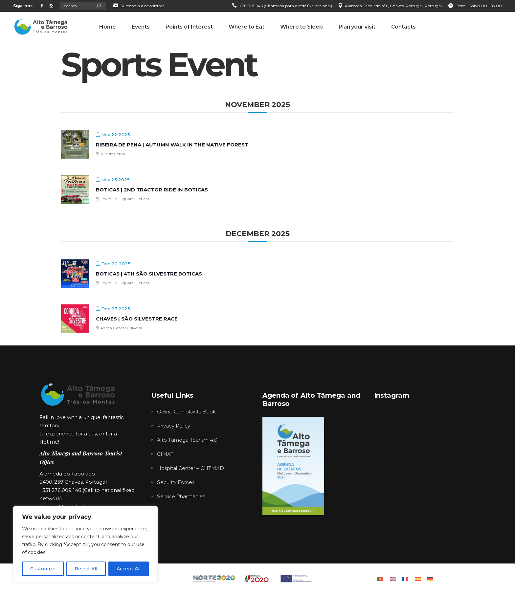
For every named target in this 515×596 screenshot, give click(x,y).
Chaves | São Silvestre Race (137, 319)
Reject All (86, 569)
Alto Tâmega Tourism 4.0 (187, 440)
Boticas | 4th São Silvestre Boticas (149, 274)
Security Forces (175, 482)
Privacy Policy (173, 426)
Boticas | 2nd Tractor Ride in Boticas (152, 190)
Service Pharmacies (181, 496)
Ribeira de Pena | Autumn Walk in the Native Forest (172, 145)
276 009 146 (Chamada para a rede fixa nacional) (285, 5)
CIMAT (165, 454)
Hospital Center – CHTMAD (190, 468)
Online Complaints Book (186, 411)
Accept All (129, 569)
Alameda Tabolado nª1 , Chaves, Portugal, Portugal (393, 5)
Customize (43, 569)
